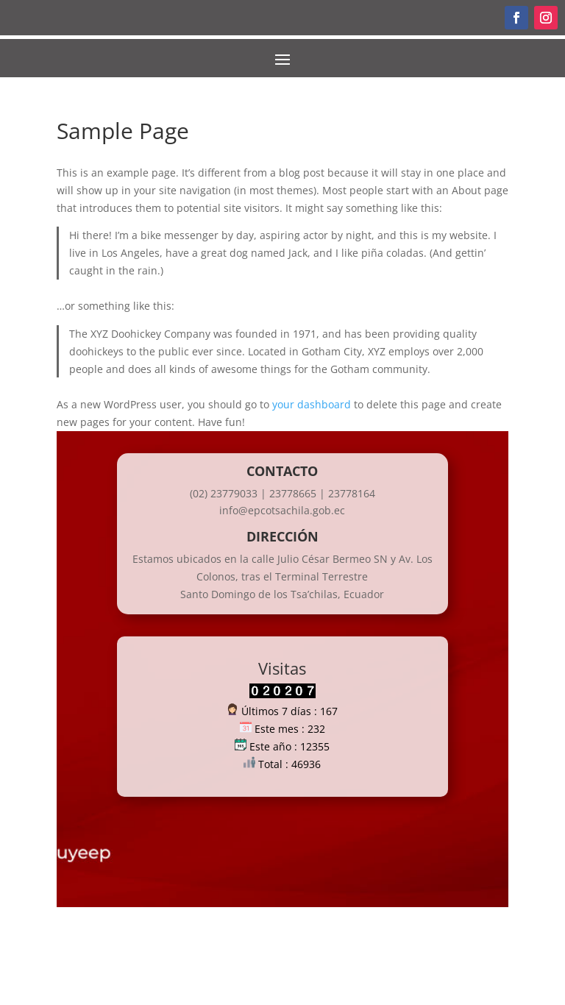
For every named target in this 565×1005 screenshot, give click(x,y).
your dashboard (311, 404)
